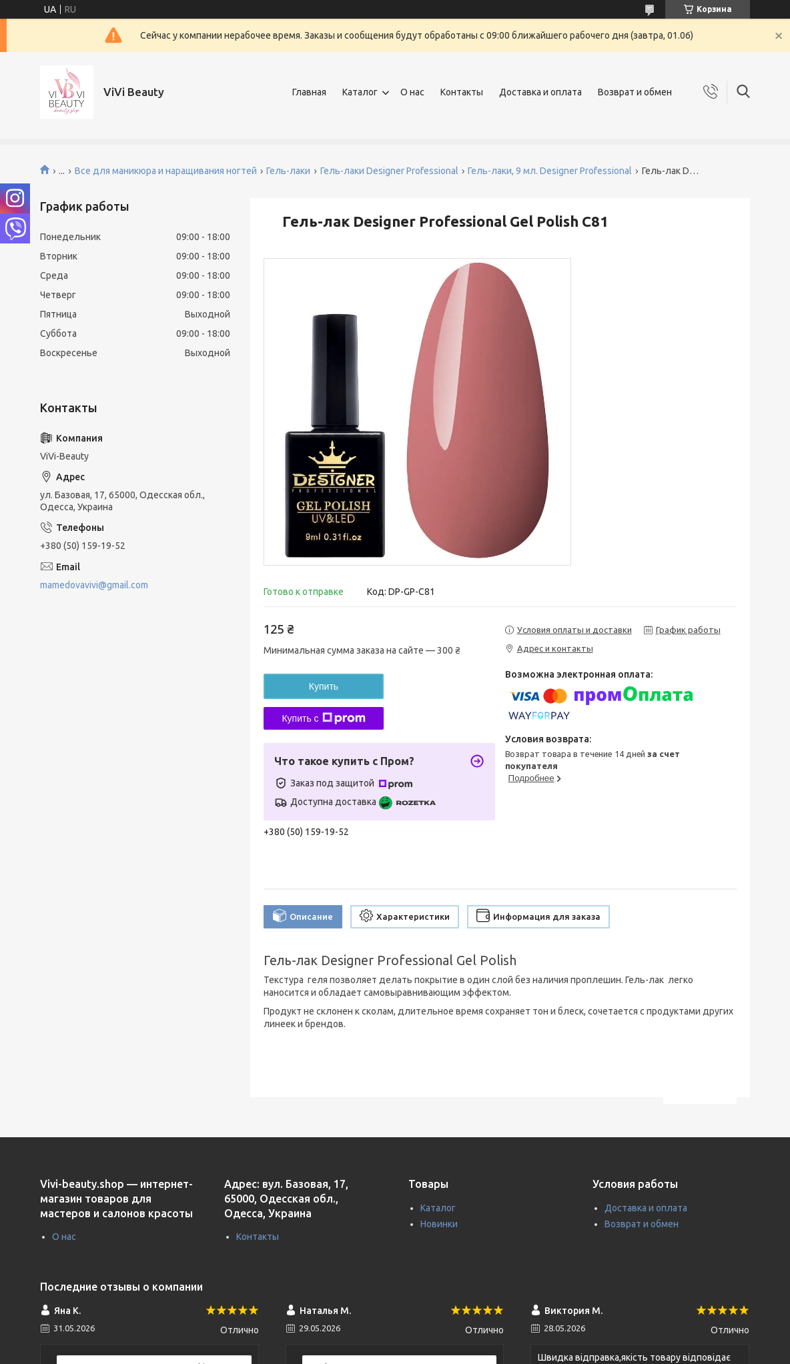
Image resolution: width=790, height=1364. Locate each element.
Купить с (323, 718)
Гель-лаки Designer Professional (389, 170)
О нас (412, 92)
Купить (323, 686)
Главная (309, 92)
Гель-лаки (288, 170)
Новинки (439, 1224)
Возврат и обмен (635, 92)
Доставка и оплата (540, 92)
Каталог (360, 92)
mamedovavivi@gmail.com (94, 585)
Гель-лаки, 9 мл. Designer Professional (550, 170)
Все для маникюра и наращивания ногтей (166, 170)
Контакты (461, 92)
